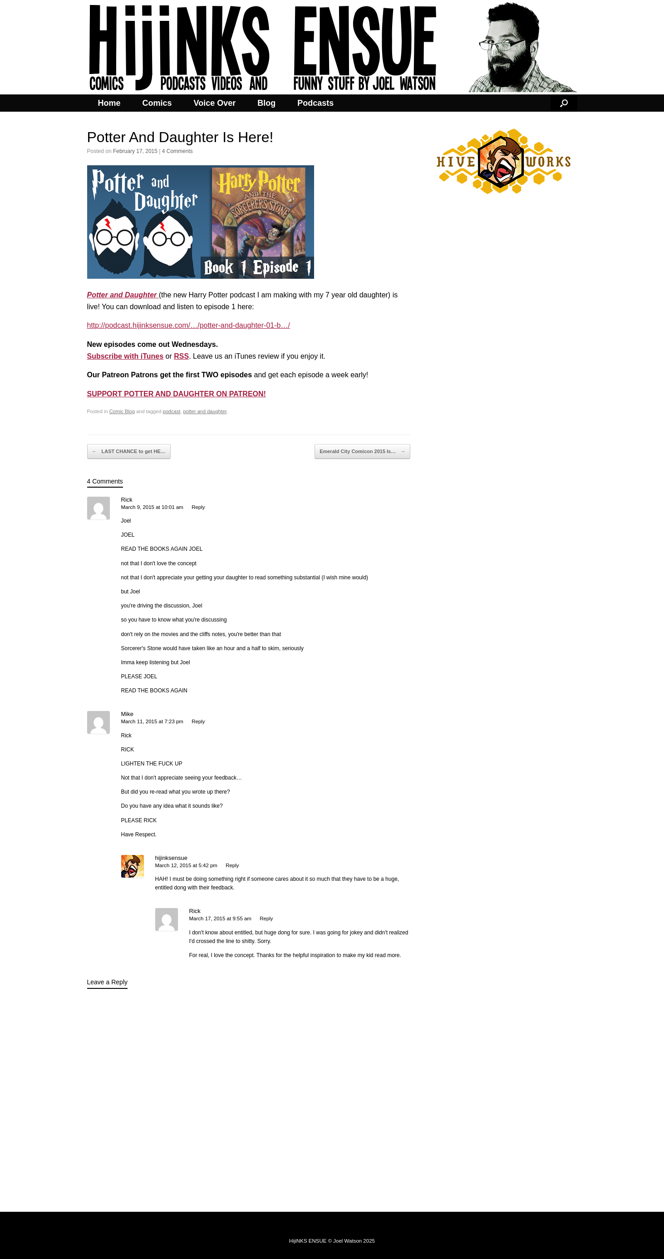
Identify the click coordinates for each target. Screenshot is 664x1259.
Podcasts (315, 103)
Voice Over (215, 103)
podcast (172, 411)
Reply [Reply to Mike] (198, 721)
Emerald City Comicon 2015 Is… (362, 451)
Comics (157, 103)
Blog (266, 103)
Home (109, 103)
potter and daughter (204, 411)
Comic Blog (122, 411)
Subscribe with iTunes (125, 356)
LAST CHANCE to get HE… (129, 451)
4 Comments (177, 151)
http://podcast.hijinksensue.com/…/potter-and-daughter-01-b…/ (188, 325)
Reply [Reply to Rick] (198, 507)
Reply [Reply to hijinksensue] (232, 865)
